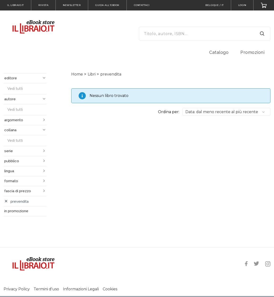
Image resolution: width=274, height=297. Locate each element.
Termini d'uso (46, 289)
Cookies (110, 289)
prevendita (110, 74)
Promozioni (252, 52)
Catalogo (218, 52)
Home (77, 74)
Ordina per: (168, 112)
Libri (92, 74)
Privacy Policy (17, 289)
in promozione (16, 211)
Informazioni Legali (81, 289)
